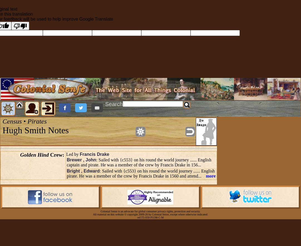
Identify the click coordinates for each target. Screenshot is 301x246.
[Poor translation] (20, 26)
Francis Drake (94, 154)
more (211, 176)
